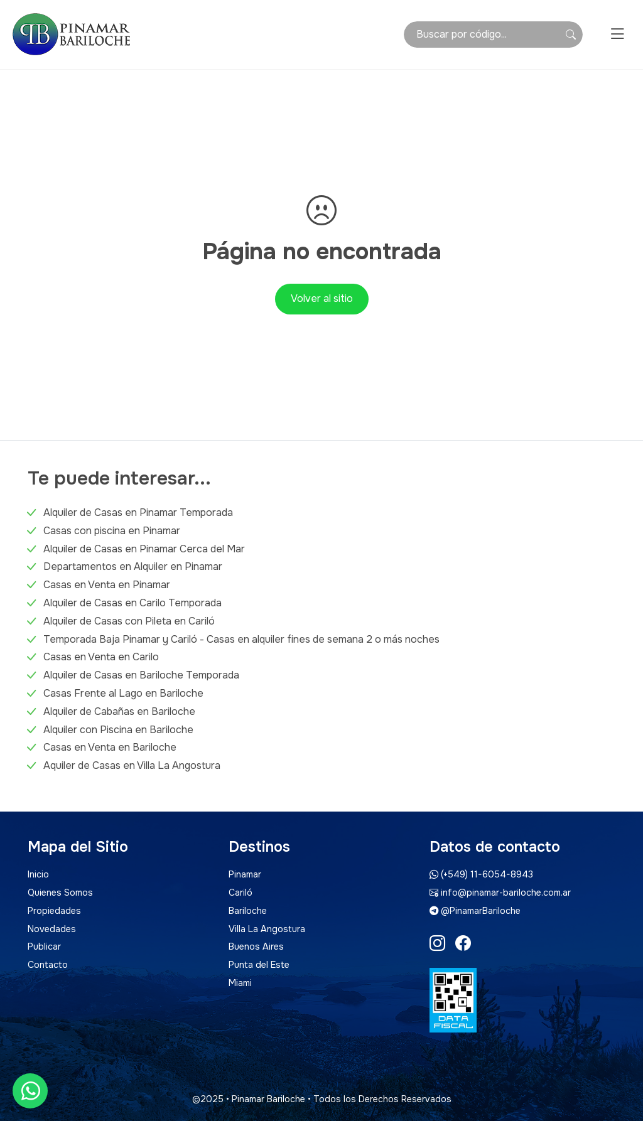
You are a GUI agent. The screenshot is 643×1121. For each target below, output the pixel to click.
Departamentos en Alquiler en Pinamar (132, 566)
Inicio (38, 874)
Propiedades (54, 910)
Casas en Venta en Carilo (101, 656)
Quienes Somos (60, 892)
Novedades (52, 929)
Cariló (240, 892)
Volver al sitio (322, 298)
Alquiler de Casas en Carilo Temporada (132, 602)
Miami (240, 983)
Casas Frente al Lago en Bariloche (123, 693)
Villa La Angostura (267, 929)
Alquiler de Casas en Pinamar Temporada (138, 512)
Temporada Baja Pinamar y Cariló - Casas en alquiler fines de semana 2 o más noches (241, 639)
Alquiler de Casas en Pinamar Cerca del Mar (144, 548)
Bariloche (248, 910)
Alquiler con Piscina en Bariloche (118, 729)
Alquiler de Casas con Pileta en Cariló (129, 621)
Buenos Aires (256, 946)
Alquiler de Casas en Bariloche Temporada (141, 675)
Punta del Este (259, 964)
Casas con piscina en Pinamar (111, 530)
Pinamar (245, 874)
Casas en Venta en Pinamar (106, 584)
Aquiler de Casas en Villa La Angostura (131, 765)
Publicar (44, 946)
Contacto (48, 964)
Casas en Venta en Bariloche (109, 747)
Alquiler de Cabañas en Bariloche (119, 711)
